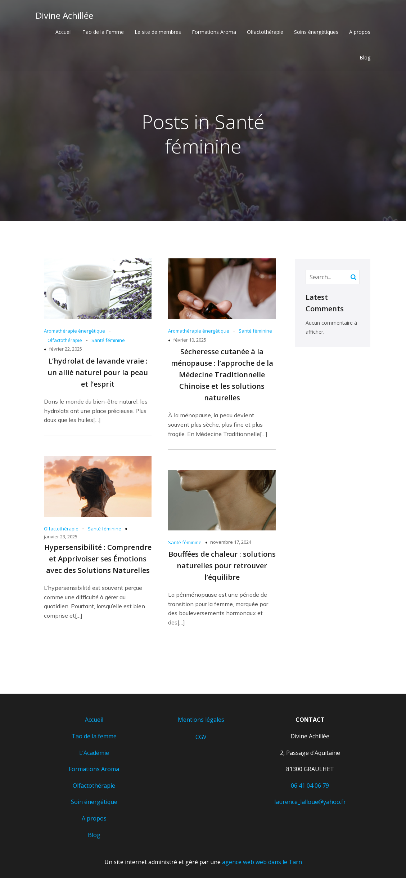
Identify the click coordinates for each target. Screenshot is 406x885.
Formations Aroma (214, 32)
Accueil (63, 32)
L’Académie (94, 754)
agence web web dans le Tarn (262, 863)
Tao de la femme (94, 738)
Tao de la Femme (103, 32)
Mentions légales (201, 721)
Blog (365, 58)
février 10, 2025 (189, 341)
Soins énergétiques (316, 32)
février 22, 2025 (65, 350)
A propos (359, 32)
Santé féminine (108, 341)
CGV (201, 738)
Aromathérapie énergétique (74, 332)
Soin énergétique (94, 803)
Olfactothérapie (265, 32)
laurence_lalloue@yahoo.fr (310, 803)
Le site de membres (158, 32)
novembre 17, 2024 (230, 543)
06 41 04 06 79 (310, 787)
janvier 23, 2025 (60, 538)
